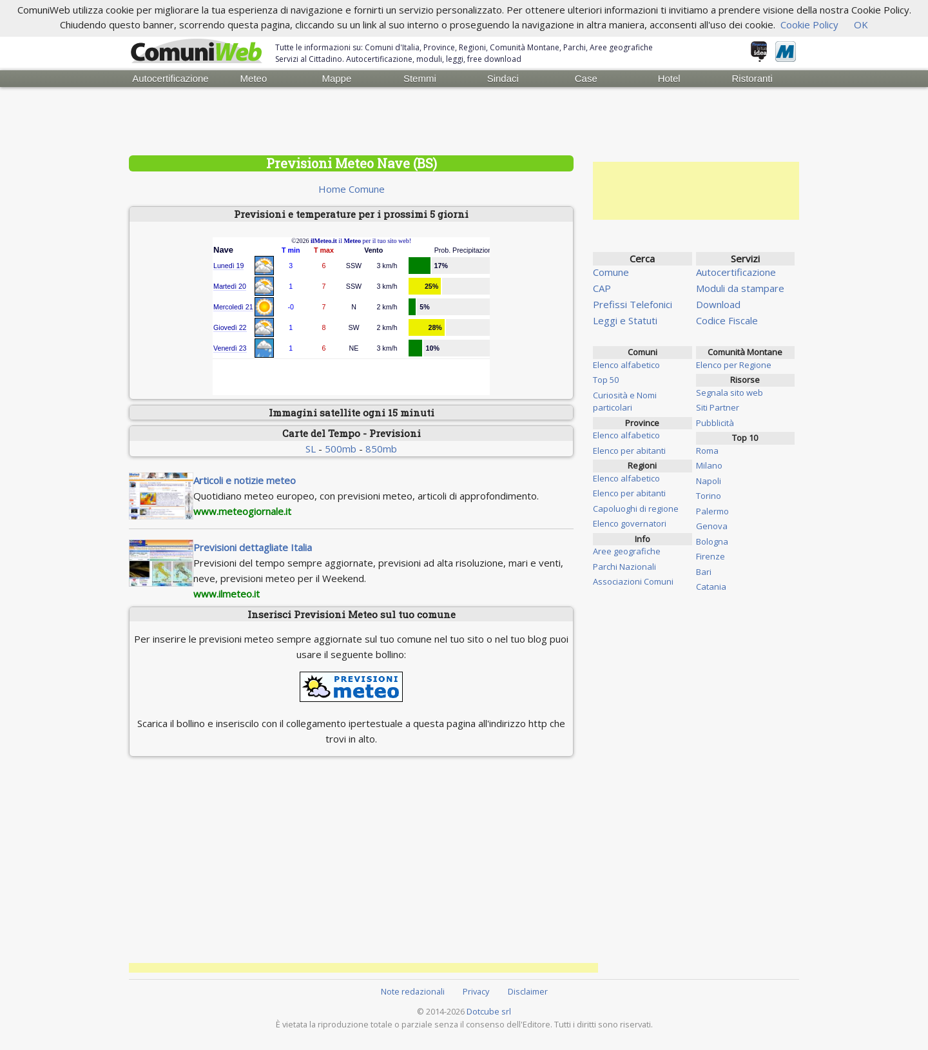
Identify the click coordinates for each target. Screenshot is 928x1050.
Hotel (669, 78)
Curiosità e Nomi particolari (625, 401)
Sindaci (503, 78)
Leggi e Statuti (625, 320)
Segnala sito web (729, 392)
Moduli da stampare (740, 288)
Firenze (710, 556)
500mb (340, 448)
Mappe (336, 78)
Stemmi (419, 78)
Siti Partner (717, 407)
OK (861, 24)
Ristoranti (751, 78)
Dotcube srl (489, 1011)
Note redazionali (413, 991)
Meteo (253, 78)
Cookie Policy (809, 24)
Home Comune (351, 188)
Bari (703, 572)
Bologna (712, 541)
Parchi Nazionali (624, 566)
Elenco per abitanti (629, 450)
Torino (708, 495)
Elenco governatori (629, 523)
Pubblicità (715, 423)
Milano (709, 465)
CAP (602, 288)
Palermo (712, 511)
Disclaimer (528, 991)
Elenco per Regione (733, 365)
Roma (707, 450)
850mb (381, 448)
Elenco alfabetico (626, 365)
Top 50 (606, 379)
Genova (712, 526)
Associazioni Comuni (633, 581)
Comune (611, 272)
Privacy (476, 991)
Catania (711, 586)
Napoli (708, 481)
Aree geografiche (627, 551)
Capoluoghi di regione (636, 508)
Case (586, 78)
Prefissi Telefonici (632, 304)
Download (718, 304)
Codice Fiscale (727, 320)
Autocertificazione (170, 78)
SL (310, 448)
